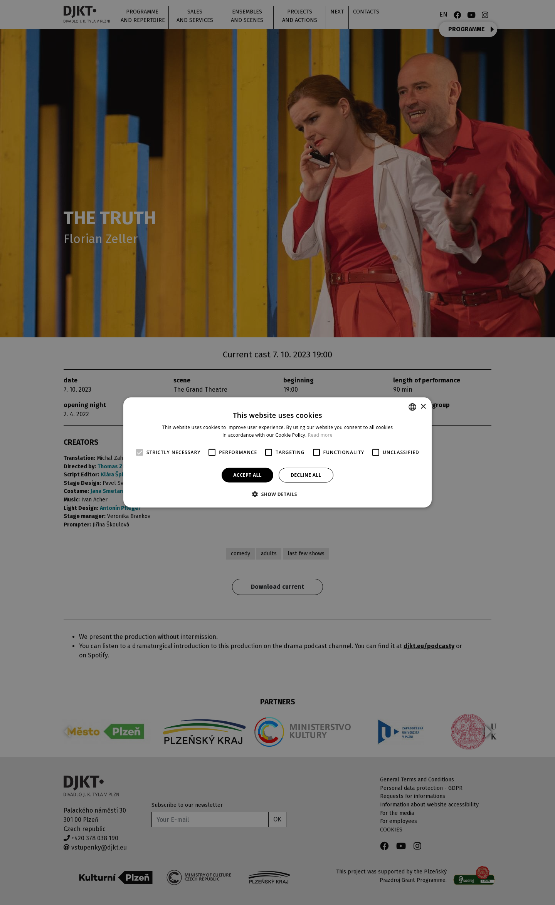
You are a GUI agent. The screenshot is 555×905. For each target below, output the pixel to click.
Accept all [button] (247, 475)
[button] (277, 494)
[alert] (277, 452)
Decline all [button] (306, 475)
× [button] (423, 406)
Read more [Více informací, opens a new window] (320, 435)
